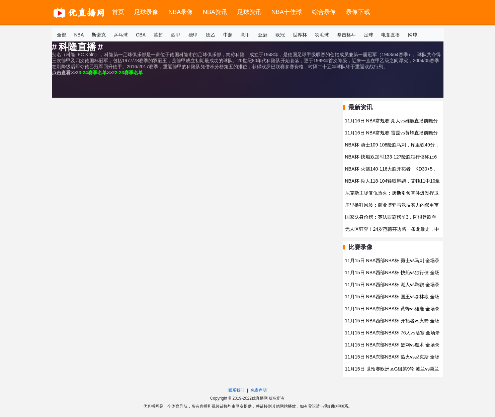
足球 (368, 34)
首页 (118, 12)
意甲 (245, 34)
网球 (412, 34)
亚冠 (262, 34)
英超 (158, 34)
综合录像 (324, 12)
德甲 (193, 34)
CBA (141, 34)
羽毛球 (322, 34)
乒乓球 (121, 34)
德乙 (210, 34)
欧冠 (280, 34)
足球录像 (146, 12)
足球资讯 (249, 12)
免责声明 (259, 390)
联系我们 (236, 390)
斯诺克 (99, 34)
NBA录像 (180, 12)
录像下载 (358, 12)
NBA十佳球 (286, 12)
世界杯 (300, 34)
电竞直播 (390, 34)
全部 (61, 34)
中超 (228, 34)
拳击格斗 (346, 34)
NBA (79, 34)
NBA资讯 (215, 12)
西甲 (175, 34)
